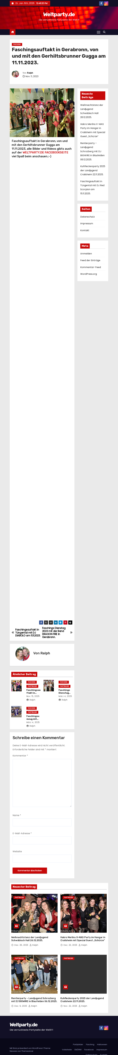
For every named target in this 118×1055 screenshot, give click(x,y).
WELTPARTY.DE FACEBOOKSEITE (45, 152)
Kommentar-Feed (90, 267)
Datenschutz (87, 216)
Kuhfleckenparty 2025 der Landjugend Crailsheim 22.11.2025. (92, 170)
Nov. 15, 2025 (33, 696)
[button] (105, 32)
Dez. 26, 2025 (21, 942)
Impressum (86, 223)
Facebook (89, 1043)
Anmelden (86, 253)
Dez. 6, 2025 (21, 1000)
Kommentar (20, 755)
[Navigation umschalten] (98, 32)
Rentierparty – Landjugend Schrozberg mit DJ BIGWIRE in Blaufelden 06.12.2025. (92, 151)
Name (17, 815)
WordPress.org (88, 274)
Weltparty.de (59, 14)
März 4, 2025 (66, 696)
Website (17, 851)
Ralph (30, 73)
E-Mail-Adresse (22, 833)
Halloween (102, 1038)
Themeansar (27, 1045)
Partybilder (33, 686)
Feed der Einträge (90, 260)
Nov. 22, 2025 (71, 1000)
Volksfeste (67, 1043)
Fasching (17, 44)
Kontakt (84, 230)
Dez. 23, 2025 (71, 942)
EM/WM (78, 1043)
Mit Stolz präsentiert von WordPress (26, 1042)
